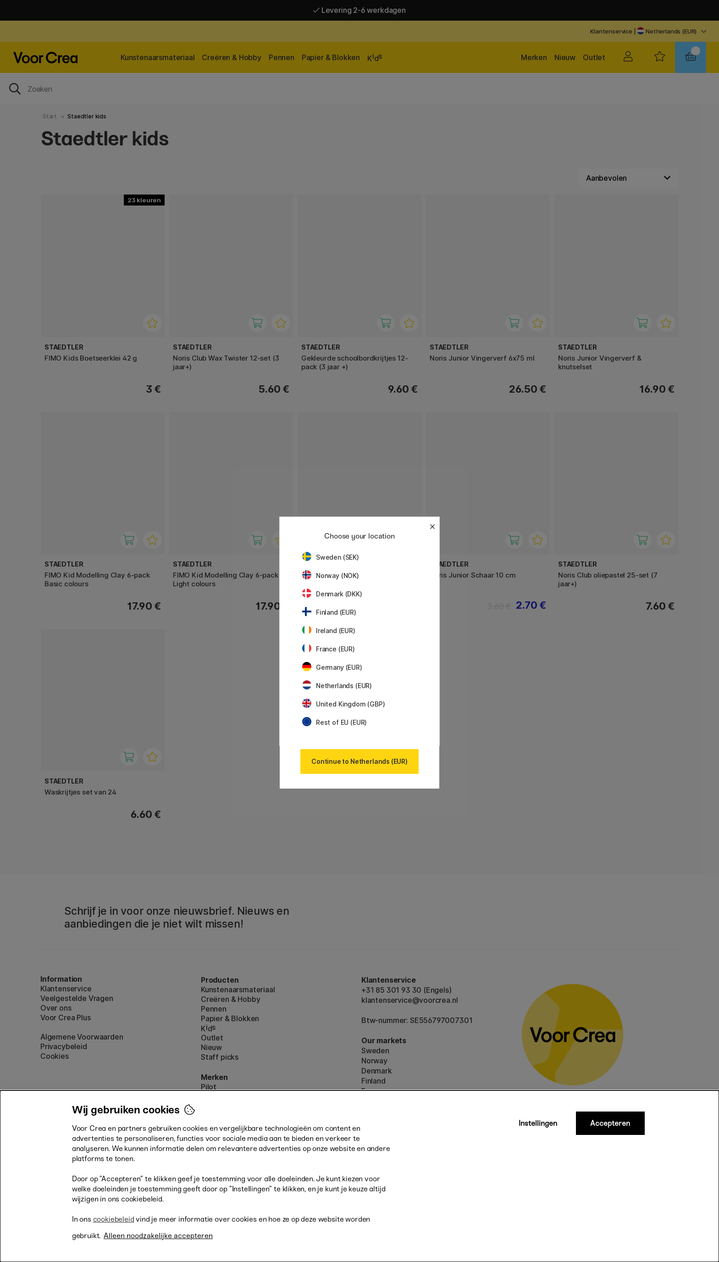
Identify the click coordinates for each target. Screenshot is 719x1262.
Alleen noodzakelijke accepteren (158, 1235)
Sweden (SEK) (330, 557)
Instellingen (538, 1123)
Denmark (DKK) (332, 594)
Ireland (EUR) (328, 630)
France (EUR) (328, 649)
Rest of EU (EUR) (334, 722)
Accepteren (610, 1123)
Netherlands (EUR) (337, 685)
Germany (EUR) (332, 667)
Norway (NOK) (330, 575)
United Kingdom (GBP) (343, 704)
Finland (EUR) (329, 612)
